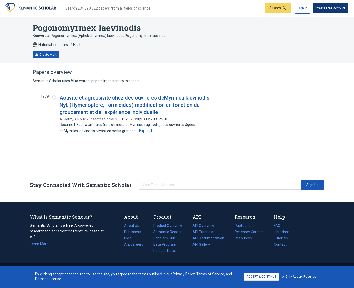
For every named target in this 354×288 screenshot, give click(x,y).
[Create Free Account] (330, 8)
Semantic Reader (167, 232)
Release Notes (165, 250)
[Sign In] (302, 8)
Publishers (132, 232)
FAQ (277, 226)
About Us (131, 226)
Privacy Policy (184, 274)
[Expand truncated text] (145, 130)
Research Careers (249, 232)
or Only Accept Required (299, 276)
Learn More (39, 244)
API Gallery (201, 244)
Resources (243, 238)
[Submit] (278, 8)
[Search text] (163, 8)
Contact (280, 244)
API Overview (203, 226)
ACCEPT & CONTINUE (261, 276)
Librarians (282, 232)
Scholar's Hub (164, 238)
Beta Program (164, 244)
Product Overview (167, 226)
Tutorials (281, 238)
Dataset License (48, 279)
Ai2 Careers (133, 244)
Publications (244, 226)
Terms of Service (210, 274)
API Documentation (208, 238)
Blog (129, 238)
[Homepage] (30, 8)
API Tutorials (202, 232)
